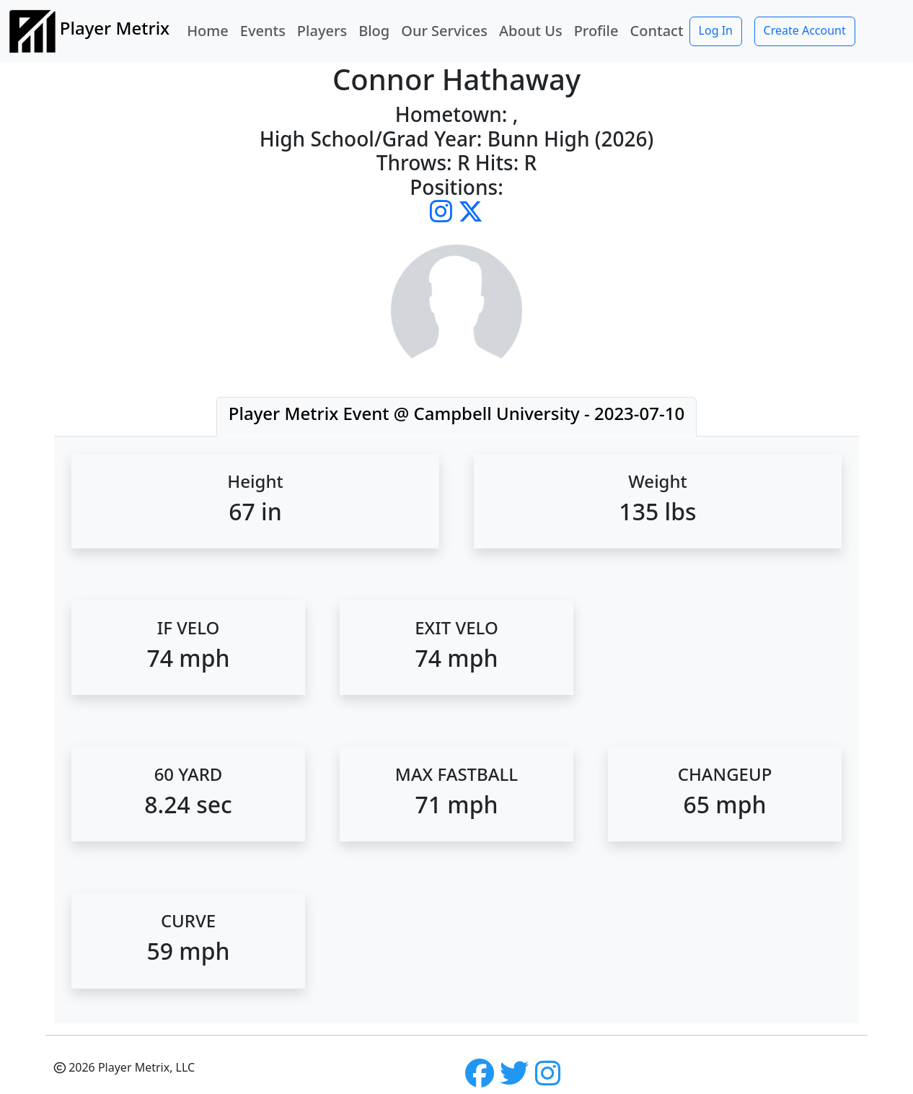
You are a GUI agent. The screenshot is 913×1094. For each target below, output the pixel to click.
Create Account (805, 30)
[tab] (456, 417)
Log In (716, 30)
